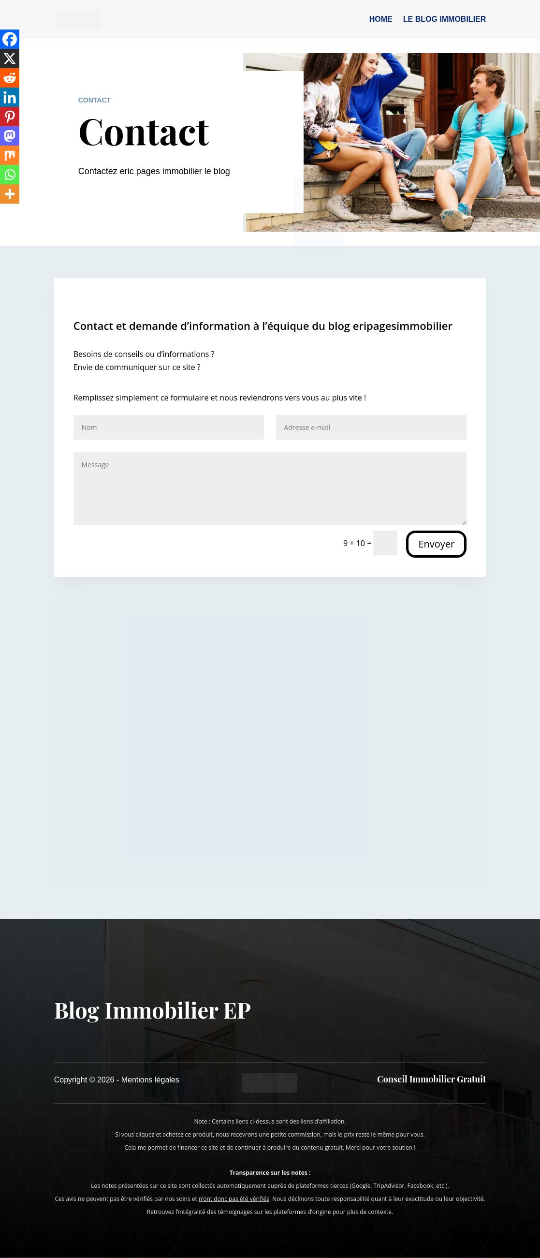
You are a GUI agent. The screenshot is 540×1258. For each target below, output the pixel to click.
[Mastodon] (9, 136)
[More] (9, 194)
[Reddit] (9, 78)
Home (381, 19)
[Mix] (9, 155)
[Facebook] (9, 39)
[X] (9, 58)
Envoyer (436, 543)
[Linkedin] (9, 97)
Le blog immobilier (444, 19)
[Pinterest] (9, 116)
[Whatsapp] (9, 174)
